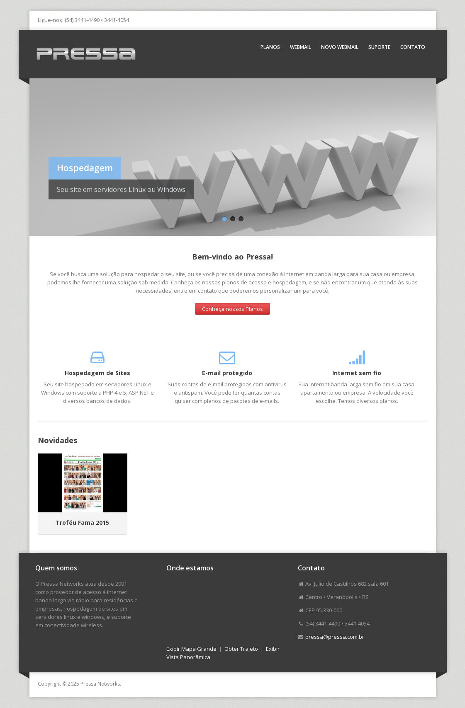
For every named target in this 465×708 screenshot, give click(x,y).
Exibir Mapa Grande (191, 648)
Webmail (300, 47)
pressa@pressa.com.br (334, 636)
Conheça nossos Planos (232, 309)
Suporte (379, 47)
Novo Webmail (339, 47)
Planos (270, 47)
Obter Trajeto (241, 648)
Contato (412, 47)
